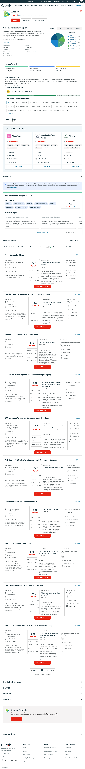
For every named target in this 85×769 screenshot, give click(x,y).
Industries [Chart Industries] (69, 28)
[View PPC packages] (42, 120)
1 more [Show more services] (11, 113)
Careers (25, 746)
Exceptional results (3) (41, 198)
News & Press (26, 749)
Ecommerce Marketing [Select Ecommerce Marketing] (25, 110)
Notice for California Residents (8, 768)
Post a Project (80, 5)
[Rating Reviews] (14, 15)
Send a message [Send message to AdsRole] (17, 713)
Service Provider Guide (71, 753)
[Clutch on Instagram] (9, 755)
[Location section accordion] (42, 689)
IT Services (27, 5)
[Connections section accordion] (42, 729)
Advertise (67, 749)
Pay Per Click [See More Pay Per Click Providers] (73, 39)
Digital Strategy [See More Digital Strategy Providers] (73, 45)
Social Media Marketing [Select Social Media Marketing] (58, 106)
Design (40, 5)
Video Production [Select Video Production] (72, 106)
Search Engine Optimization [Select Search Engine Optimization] (19, 102)
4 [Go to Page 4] (47, 665)
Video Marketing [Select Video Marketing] (12, 110)
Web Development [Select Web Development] (34, 102)
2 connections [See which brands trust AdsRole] (30, 15)
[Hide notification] (80, 178)
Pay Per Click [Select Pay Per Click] (46, 106)
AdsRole (15, 11)
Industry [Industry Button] (31, 242)
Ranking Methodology (28, 753)
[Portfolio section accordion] (42, 677)
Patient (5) (29, 198)
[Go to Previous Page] (34, 665)
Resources (70, 5)
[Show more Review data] (42, 281)
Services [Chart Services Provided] (52, 28)
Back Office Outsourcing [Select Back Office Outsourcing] (40, 110)
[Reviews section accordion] (42, 171)
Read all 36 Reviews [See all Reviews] (42, 227)
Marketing (34, 5)
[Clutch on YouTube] (12, 755)
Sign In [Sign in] (74, 1)
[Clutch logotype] (6, 739)
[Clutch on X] (6, 755)
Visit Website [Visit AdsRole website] (26, 20)
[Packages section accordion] (42, 683)
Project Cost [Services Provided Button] (21, 242)
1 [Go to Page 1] (39, 665)
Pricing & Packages (60, 5)
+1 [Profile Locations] (35, 51)
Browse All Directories (50, 742)
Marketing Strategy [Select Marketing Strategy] (56, 102)
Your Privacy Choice (6, 765)
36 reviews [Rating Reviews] (21, 15)
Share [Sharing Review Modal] (78, 250)
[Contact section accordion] (42, 694)
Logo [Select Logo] (68, 110)
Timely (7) (8, 198)
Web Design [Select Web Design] (45, 102)
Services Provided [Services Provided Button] (9, 242)
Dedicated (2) (9, 202)
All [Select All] (8, 102)
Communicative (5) (19, 198)
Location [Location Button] (40, 242)
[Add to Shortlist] (81, 11)
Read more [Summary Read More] (6, 42)
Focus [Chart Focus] (60, 28)
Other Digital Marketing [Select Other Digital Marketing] (22, 106)
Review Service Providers (50, 746)
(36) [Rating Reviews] (74, 201)
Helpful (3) (53, 198)
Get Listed (68, 742)
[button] (9, 242)
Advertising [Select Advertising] (11, 106)
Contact (15, 20)
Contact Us (4, 751)
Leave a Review (47, 1)
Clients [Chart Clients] (77, 28)
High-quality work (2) (21, 202)
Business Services (49, 5)
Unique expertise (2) (35, 202)
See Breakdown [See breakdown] (69, 205)
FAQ (24, 756)
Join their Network (40, 20)
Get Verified (68, 746)
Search (31, 1)
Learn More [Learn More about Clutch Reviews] (13, 182)
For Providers (56, 1)
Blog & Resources (48, 749)
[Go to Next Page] (52, 665)
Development (18, 5)
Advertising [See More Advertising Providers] (72, 48)
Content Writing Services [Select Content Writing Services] (70, 102)
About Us (25, 742)
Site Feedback (5, 748)
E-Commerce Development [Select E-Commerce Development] (57, 110)
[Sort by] (73, 242)
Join (81, 1)
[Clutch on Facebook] (2, 755)
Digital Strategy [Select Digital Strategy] (36, 106)
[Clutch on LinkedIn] (16, 755)
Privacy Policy (4, 762)
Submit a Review (73, 235)
